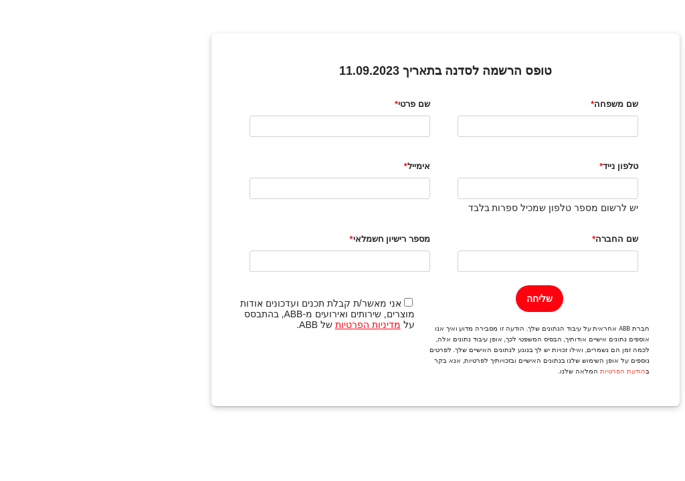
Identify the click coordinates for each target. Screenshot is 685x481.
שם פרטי (311, 104)
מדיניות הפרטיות (265, 324)
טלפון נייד (517, 166)
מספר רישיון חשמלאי (288, 239)
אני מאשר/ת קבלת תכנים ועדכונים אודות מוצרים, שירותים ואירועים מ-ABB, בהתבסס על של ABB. (224, 314)
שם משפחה (513, 104)
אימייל (315, 166)
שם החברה (513, 239)
